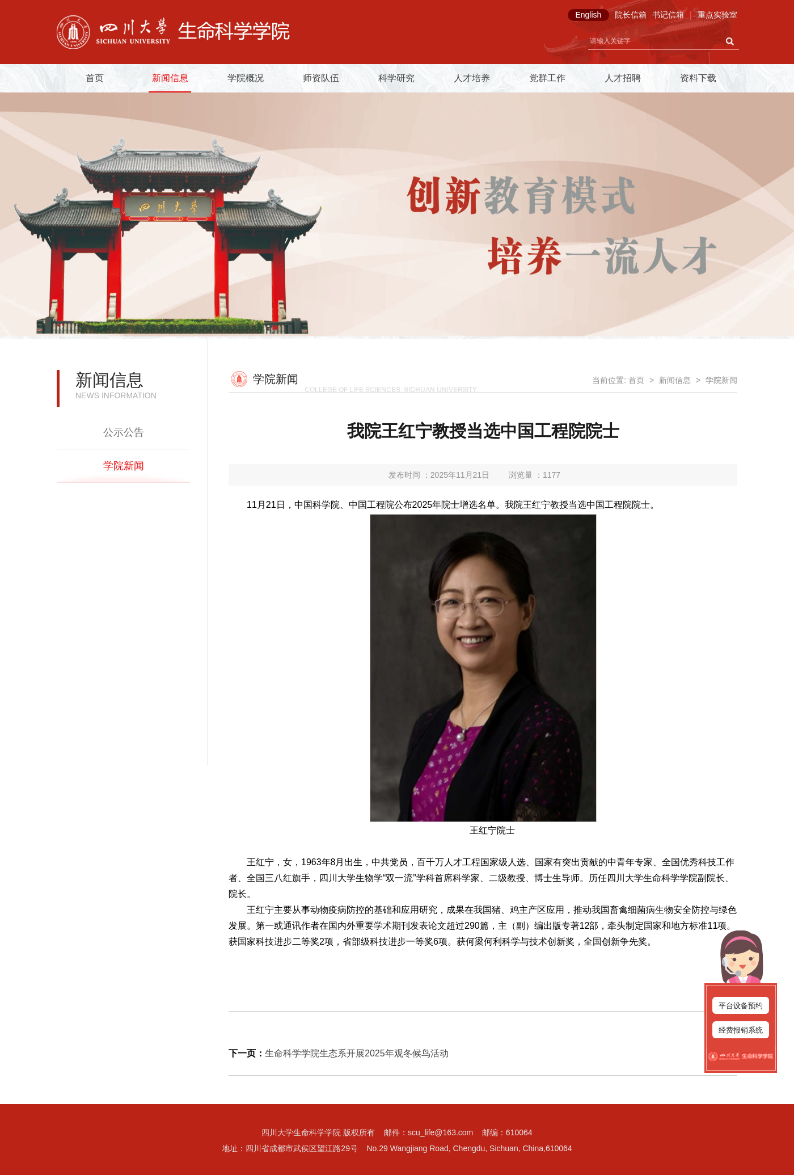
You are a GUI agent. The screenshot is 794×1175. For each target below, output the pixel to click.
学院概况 (245, 78)
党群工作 (547, 78)
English (588, 14)
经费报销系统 (741, 1030)
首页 (95, 78)
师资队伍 (321, 78)
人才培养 (472, 78)
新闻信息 (170, 78)
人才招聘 (623, 78)
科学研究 (396, 78)
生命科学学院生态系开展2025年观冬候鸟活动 (357, 1053)
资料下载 (698, 78)
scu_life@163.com (440, 1132)
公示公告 (123, 432)
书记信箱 (668, 14)
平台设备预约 (741, 1005)
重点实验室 (717, 14)
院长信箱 (631, 14)
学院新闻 (123, 465)
